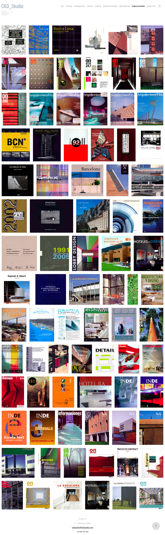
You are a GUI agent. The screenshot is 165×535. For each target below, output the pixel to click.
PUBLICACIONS (138, 6)
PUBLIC (98, 6)
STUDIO (69, 6)
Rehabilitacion (110, 6)
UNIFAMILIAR (124, 6)
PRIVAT (90, 6)
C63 (62, 6)
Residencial (79, 6)
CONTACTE (151, 6)
